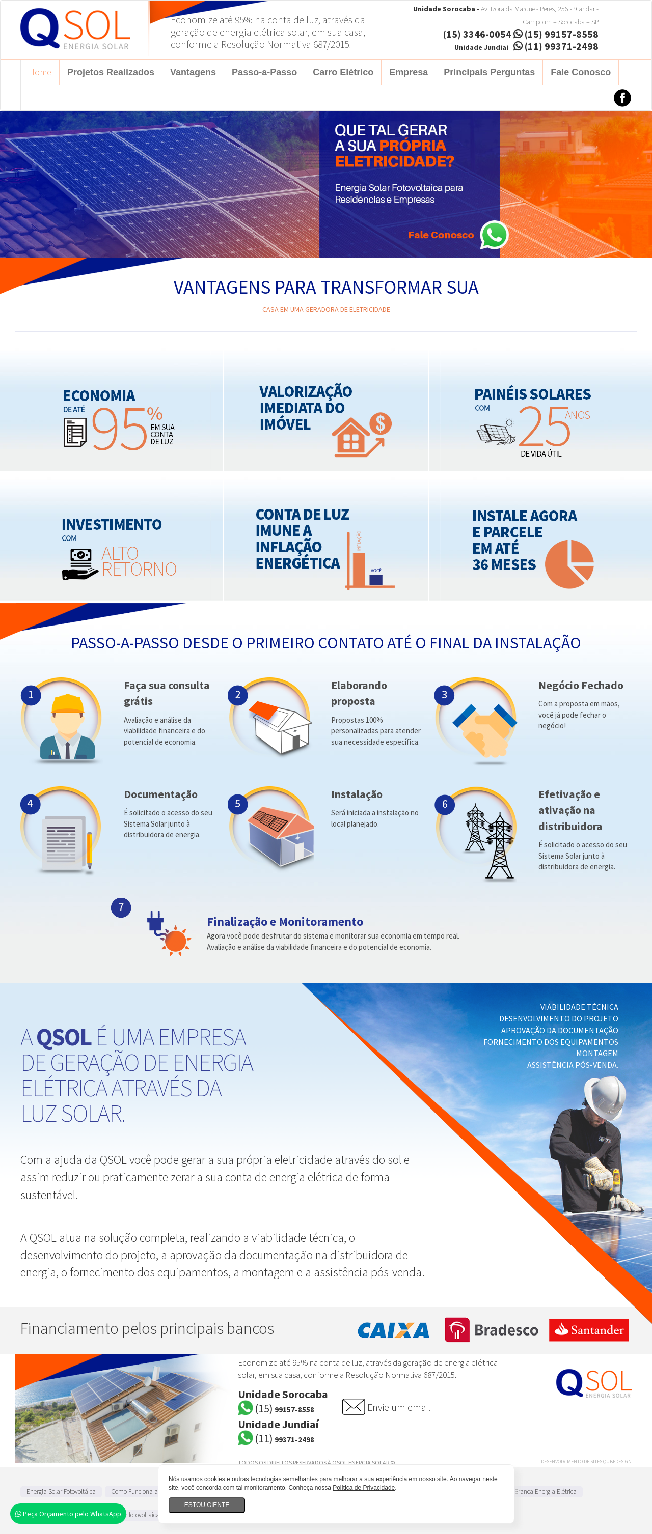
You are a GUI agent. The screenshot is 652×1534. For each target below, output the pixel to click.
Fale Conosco (581, 72)
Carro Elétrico (343, 72)
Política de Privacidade (364, 1487)
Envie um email (398, 1407)
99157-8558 (284, 1409)
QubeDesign (617, 1461)
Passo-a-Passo (264, 72)
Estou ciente (206, 1505)
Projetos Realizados (110, 72)
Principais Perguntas (489, 72)
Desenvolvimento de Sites (571, 1461)
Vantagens (193, 72)
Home (40, 72)
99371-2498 (284, 1439)
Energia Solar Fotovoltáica (61, 1491)
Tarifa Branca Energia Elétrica (537, 1491)
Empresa (408, 72)
